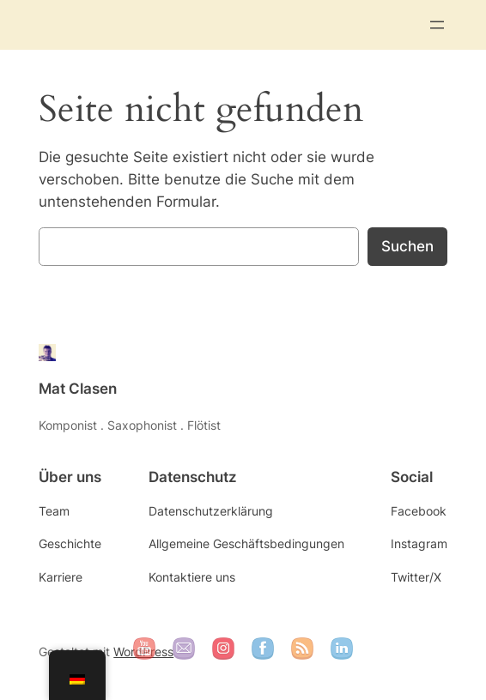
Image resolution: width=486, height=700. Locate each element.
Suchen (407, 246)
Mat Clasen (78, 388)
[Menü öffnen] (437, 25)
